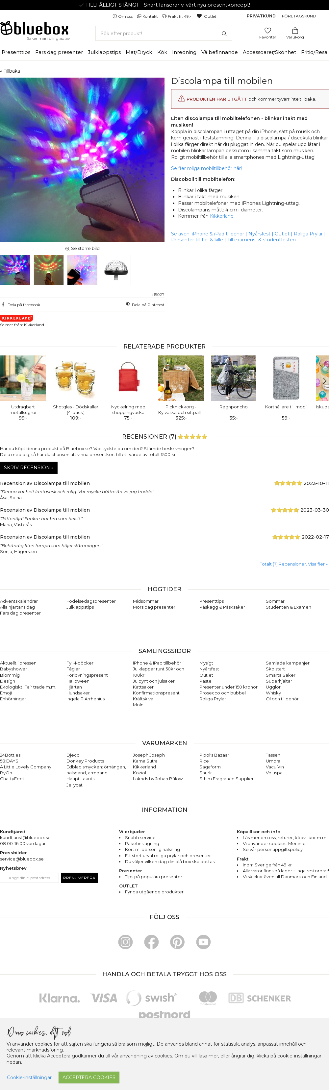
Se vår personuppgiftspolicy (273, 849)
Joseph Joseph (149, 755)
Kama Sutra (145, 760)
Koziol (139, 772)
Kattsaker (143, 687)
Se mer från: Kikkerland (22, 321)
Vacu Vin (275, 766)
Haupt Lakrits (80, 778)
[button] (321, 381)
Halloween (77, 681)
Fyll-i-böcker (79, 663)
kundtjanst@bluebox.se (25, 837)
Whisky (273, 692)
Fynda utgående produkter (154, 891)
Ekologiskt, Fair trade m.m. (28, 687)
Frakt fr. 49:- (177, 16)
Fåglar (73, 668)
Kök (162, 52)
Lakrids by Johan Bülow (158, 778)
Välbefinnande (219, 52)
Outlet (206, 16)
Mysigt (206, 663)
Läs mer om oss (259, 837)
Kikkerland (222, 216)
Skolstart (275, 668)
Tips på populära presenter (153, 876)
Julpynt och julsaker (154, 681)
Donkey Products (85, 760)
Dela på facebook (20, 304)
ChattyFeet (12, 778)
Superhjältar (279, 681)
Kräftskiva (143, 698)
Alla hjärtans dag (17, 607)
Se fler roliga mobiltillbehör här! (206, 168)
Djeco (73, 755)
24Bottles (10, 755)
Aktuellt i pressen (18, 663)
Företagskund (299, 15)
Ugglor (273, 687)
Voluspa (274, 772)
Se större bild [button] (82, 248)
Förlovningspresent (87, 675)
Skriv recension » (29, 468)
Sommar (275, 601)
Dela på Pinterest (144, 304)
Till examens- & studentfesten (261, 240)
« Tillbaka (10, 71)
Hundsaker (78, 692)
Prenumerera (79, 877)
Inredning (184, 52)
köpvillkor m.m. (311, 837)
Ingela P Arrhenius (85, 698)
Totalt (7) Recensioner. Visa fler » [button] (294, 564)
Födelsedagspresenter (91, 601)
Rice (204, 760)
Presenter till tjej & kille (197, 240)
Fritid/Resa (314, 52)
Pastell (206, 681)
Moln (138, 704)
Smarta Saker (280, 675)
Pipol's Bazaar (214, 755)
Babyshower (13, 668)
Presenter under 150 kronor (228, 687)
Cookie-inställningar (29, 1077)
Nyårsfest (259, 234)
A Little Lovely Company (25, 766)
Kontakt (148, 16)
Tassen (273, 755)
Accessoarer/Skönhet (269, 52)
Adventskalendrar (19, 601)
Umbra (273, 760)
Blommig (10, 675)
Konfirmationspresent (156, 692)
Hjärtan (74, 687)
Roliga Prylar (308, 234)
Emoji (6, 692)
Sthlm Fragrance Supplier (226, 778)
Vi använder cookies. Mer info (274, 843)
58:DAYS (9, 760)
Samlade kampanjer (288, 663)
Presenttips (16, 52)
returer (285, 837)
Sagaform (210, 766)
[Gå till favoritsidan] (267, 30)
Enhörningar (13, 698)
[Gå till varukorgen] (295, 30)
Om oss (123, 16)
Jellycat (74, 784)
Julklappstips (104, 52)
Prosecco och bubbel (222, 692)
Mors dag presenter (154, 607)
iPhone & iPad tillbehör (218, 234)
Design (7, 681)
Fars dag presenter (59, 52)
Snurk (205, 772)
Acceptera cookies (89, 1077)
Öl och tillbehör (282, 698)
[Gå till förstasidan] (34, 30)
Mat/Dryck (139, 52)
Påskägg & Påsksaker (222, 607)
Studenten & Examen (288, 607)
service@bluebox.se (22, 858)
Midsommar (146, 601)
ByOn (6, 772)
